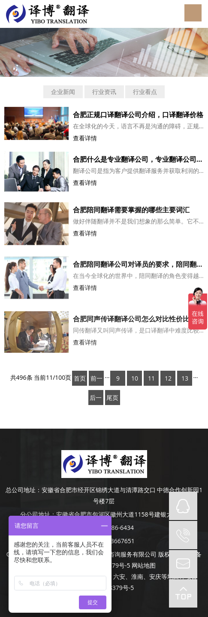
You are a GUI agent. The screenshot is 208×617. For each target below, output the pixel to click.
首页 (80, 378)
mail (183, 564)
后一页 (96, 399)
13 (184, 378)
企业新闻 (63, 92)
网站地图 (144, 565)
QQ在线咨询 (183, 506)
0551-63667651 (113, 541)
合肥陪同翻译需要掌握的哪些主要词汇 (131, 211)
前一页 (96, 380)
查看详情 (85, 138)
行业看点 (145, 92)
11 (151, 378)
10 (134, 378)
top (183, 593)
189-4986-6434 (113, 527)
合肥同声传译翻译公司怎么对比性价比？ (134, 322)
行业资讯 (104, 92)
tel (183, 535)
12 (168, 378)
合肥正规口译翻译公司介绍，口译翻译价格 (138, 114)
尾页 (112, 397)
